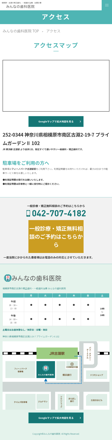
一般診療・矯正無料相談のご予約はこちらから (56, 236)
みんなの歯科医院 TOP (21, 30)
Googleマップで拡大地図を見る (56, 121)
